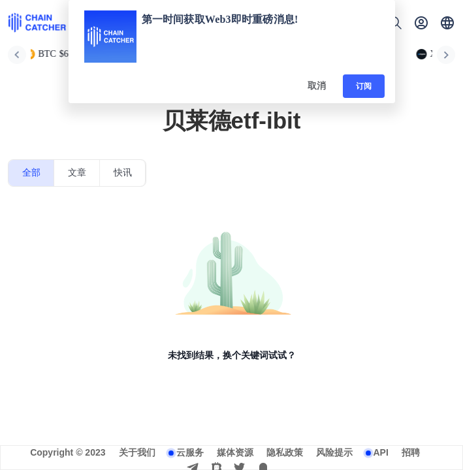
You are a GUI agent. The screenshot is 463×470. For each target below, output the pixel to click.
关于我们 (137, 452)
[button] (447, 23)
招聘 (411, 452)
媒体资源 (235, 452)
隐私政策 (284, 452)
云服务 (190, 452)
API (381, 452)
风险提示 (334, 452)
